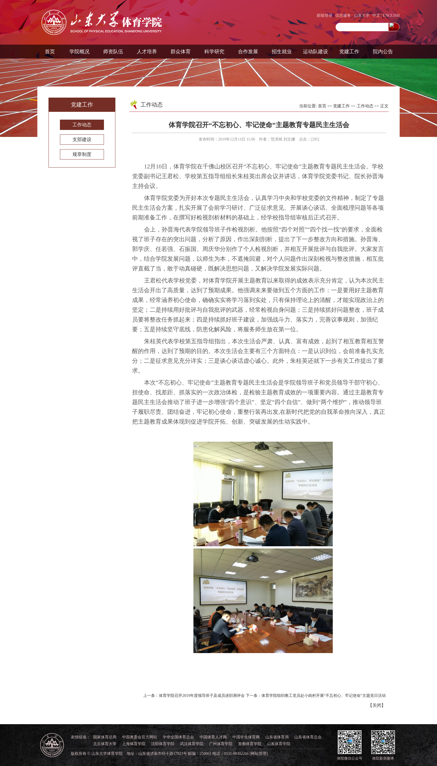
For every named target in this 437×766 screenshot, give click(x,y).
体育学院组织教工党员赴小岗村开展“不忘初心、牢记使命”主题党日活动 (323, 695)
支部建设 (81, 139)
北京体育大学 (104, 744)
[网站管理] (259, 753)
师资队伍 (113, 51)
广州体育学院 (220, 744)
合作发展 (248, 51)
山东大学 (362, 15)
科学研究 (214, 51)
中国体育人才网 (213, 737)
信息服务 (343, 15)
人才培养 (147, 51)
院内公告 (383, 51)
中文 (376, 15)
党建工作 (349, 51)
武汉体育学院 (191, 744)
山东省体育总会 (308, 737)
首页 (50, 51)
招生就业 (282, 51)
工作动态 (81, 124)
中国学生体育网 (246, 737)
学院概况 (79, 51)
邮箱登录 (324, 15)
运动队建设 (315, 51)
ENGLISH (391, 15)
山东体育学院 (278, 744)
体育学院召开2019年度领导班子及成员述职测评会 (202, 695)
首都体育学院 (249, 744)
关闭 (376, 705)
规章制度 (81, 154)
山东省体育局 (277, 737)
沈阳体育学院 (162, 744)
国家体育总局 (104, 737)
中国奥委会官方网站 (139, 737)
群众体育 (181, 51)
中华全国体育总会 (178, 737)
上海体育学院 (133, 744)
